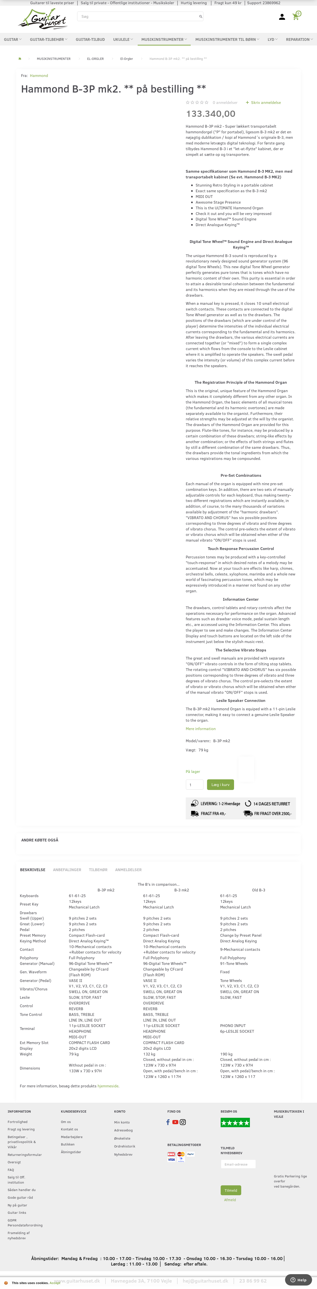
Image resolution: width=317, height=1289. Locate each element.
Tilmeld (231, 1190)
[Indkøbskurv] (296, 16)
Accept (55, 1283)
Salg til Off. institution (16, 1179)
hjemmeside (108, 1085)
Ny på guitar (17, 1204)
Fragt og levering (21, 1128)
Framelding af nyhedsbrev (18, 1235)
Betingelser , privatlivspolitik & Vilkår (22, 1141)
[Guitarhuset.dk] (43, 18)
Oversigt (14, 1161)
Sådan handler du (22, 1189)
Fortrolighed (17, 1121)
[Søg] (200, 16)
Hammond (39, 75)
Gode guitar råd (20, 1197)
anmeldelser (225, 102)
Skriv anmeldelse (265, 102)
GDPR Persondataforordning (24, 1222)
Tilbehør (98, 869)
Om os (66, 1121)
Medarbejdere (71, 1136)
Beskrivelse (32, 869)
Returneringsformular (24, 1154)
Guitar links (17, 1212)
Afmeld (230, 1199)
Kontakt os (69, 1128)
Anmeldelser (128, 869)
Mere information (201, 728)
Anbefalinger (67, 869)
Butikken (68, 1144)
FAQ (11, 1169)
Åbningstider (71, 1151)
